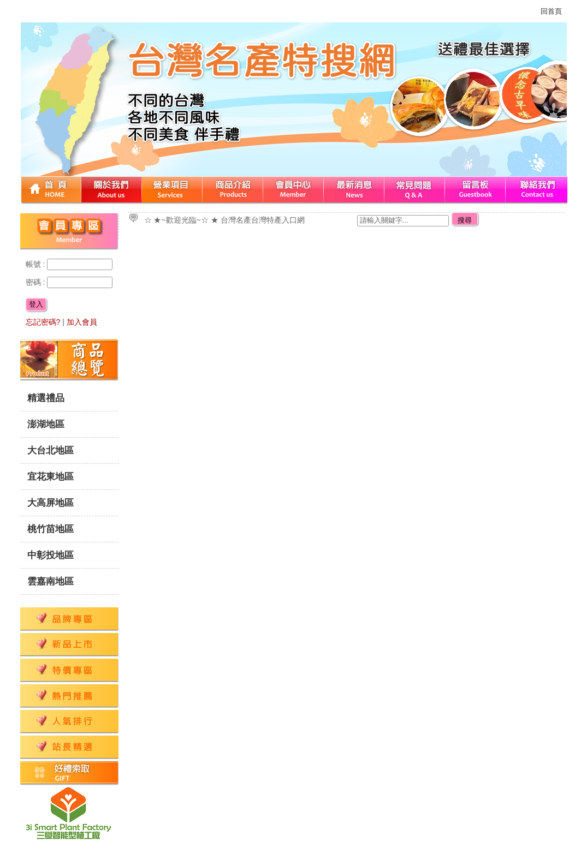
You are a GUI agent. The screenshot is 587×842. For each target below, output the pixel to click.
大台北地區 (50, 450)
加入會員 (82, 322)
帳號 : (37, 264)
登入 (36, 304)
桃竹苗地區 (50, 529)
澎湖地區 (45, 424)
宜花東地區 (50, 476)
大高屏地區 (50, 503)
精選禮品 (45, 398)
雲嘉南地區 (50, 581)
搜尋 (465, 220)
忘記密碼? (43, 322)
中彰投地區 (50, 555)
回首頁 (551, 11)
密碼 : (37, 282)
